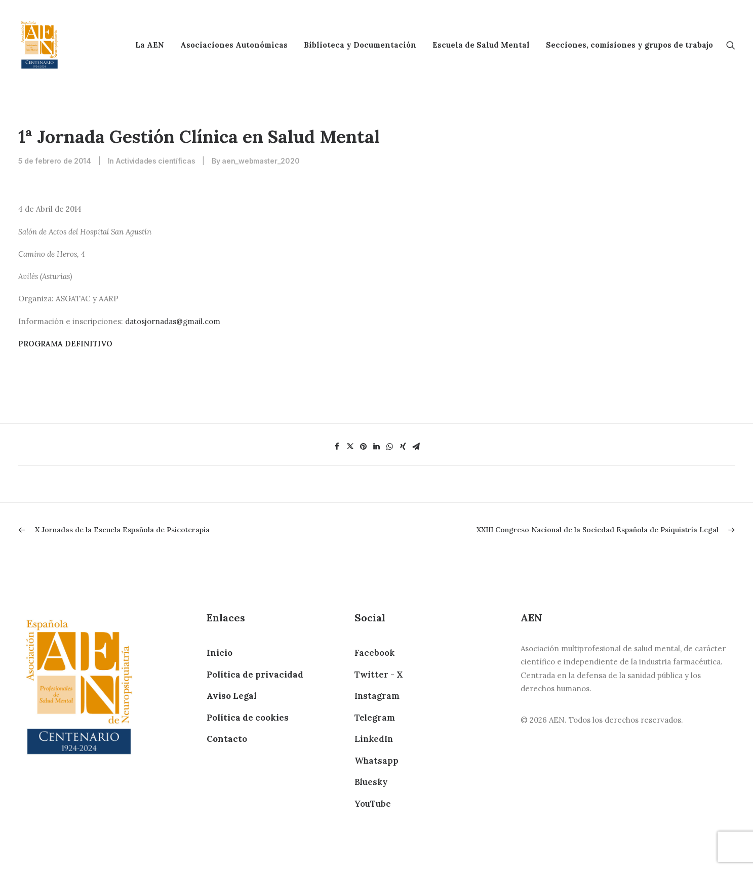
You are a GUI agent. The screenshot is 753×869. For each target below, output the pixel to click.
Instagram (377, 695)
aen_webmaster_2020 (260, 160)
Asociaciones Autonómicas (234, 45)
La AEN (149, 45)
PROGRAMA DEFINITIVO (65, 343)
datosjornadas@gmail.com (172, 321)
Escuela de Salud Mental (481, 45)
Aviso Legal (232, 695)
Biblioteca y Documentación (360, 45)
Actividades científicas (155, 160)
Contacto (227, 738)
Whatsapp (376, 760)
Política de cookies (248, 717)
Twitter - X (378, 674)
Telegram (374, 717)
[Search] (730, 45)
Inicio (219, 652)
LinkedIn (373, 738)
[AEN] (39, 44)
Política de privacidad (255, 674)
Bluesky (370, 781)
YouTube (372, 803)
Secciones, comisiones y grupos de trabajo (629, 45)
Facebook (374, 652)
